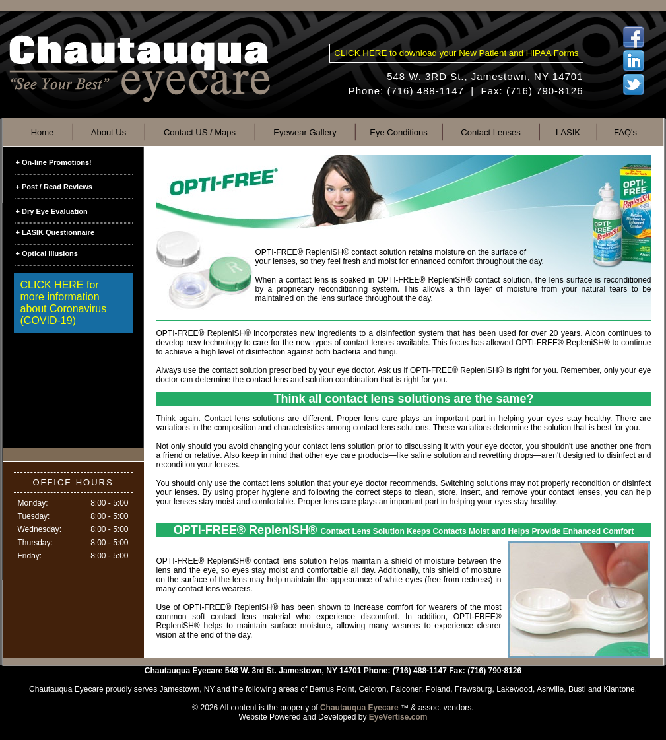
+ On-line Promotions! (54, 162)
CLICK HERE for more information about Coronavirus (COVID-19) (63, 302)
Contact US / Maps (200, 132)
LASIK (568, 132)
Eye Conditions (398, 132)
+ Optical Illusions (47, 253)
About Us (108, 132)
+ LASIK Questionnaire (55, 232)
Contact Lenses (490, 132)
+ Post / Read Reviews (54, 187)
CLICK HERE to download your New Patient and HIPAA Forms (456, 53)
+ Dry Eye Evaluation (52, 211)
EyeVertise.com (398, 717)
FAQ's (625, 132)
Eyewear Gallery (304, 132)
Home (42, 132)
